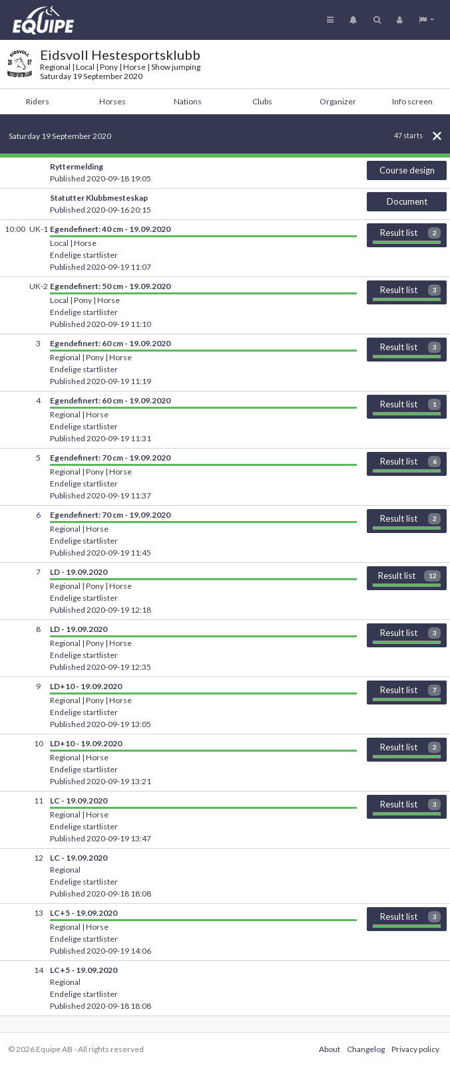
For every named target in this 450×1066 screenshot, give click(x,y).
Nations (188, 101)
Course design (407, 170)
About (329, 1049)
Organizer (338, 101)
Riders (37, 101)
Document (407, 201)
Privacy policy (415, 1049)
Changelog (366, 1049)
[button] (426, 20)
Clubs (262, 101)
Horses (112, 101)
